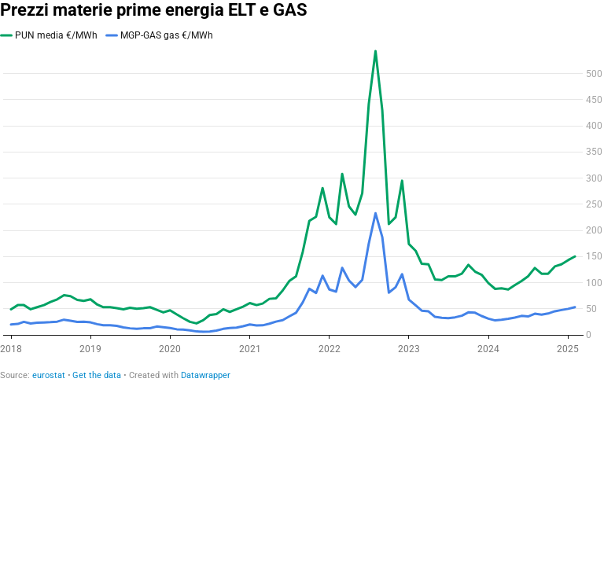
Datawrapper (205, 375)
